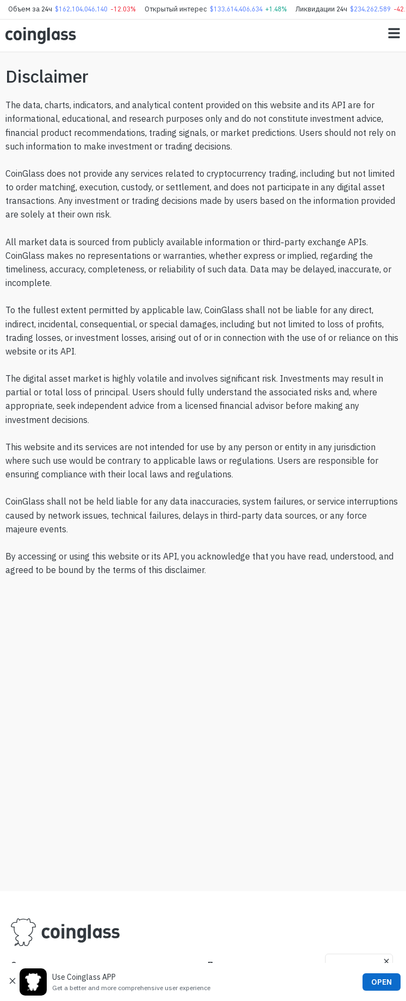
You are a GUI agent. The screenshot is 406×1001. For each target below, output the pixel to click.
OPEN (381, 982)
